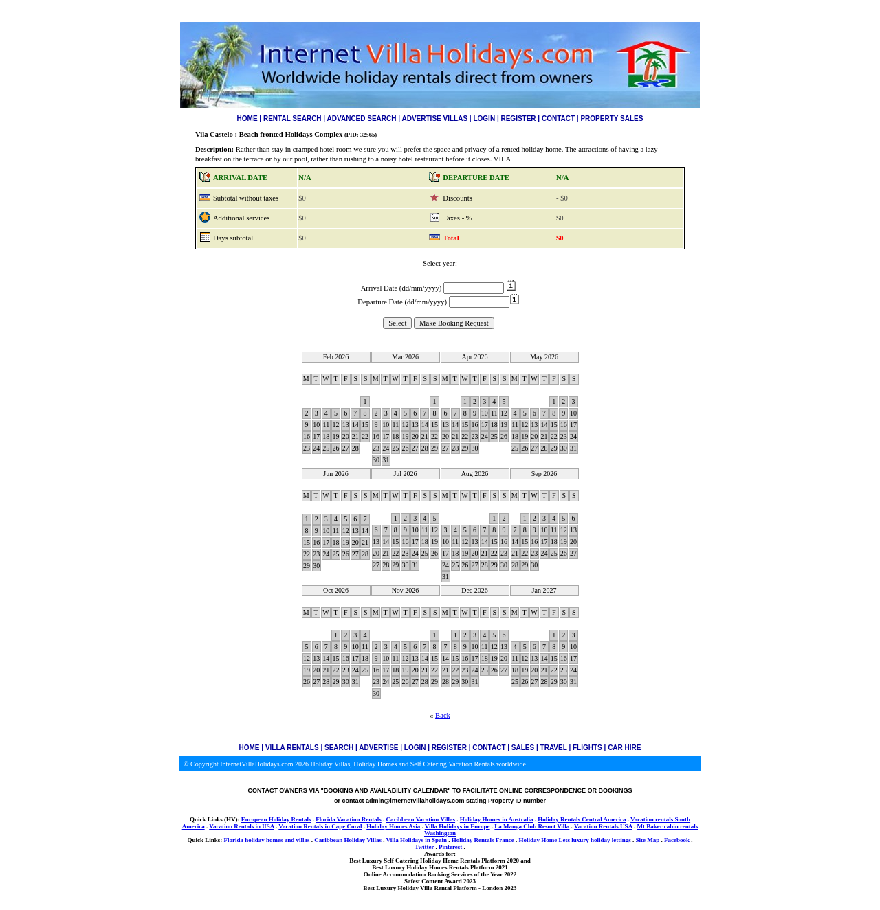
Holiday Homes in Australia (497, 819)
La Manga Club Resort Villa (531, 826)
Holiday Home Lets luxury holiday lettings (574, 840)
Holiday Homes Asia (393, 826)
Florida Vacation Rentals (349, 819)
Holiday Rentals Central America (582, 819)
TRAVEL (553, 747)
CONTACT (558, 118)
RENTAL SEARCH (292, 118)
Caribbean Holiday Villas (348, 840)
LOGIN (484, 118)
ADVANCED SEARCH (362, 118)
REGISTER (518, 118)
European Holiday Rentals (276, 819)
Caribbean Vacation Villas (421, 819)
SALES (523, 747)
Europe (480, 826)
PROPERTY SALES (611, 118)
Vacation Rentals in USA (241, 826)
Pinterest (450, 846)
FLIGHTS (587, 747)
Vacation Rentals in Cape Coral (320, 826)
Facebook (677, 840)
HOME (247, 118)
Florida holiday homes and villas (267, 840)
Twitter (424, 846)
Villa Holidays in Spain (416, 840)
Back (442, 715)
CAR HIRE (624, 747)
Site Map (647, 840)
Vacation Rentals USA (603, 826)
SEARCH (338, 747)
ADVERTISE (378, 747)
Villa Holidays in (447, 826)
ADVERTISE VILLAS (435, 118)
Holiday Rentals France (483, 840)
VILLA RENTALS (292, 747)
